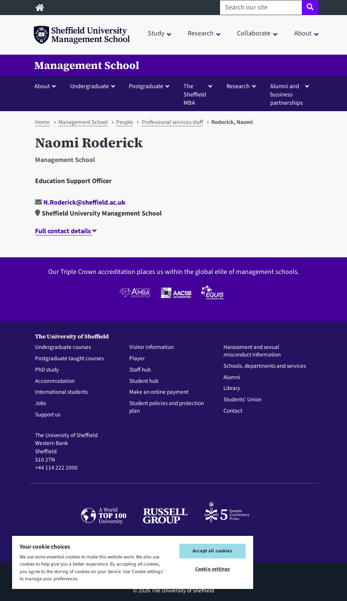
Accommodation (55, 381)
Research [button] (201, 33)
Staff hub (140, 370)
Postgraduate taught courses (69, 358)
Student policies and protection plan (166, 407)
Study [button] (156, 33)
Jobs (40, 403)
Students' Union (242, 400)
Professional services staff (172, 122)
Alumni (231, 377)
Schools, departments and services (264, 366)
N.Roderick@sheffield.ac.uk (80, 202)
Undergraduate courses (63, 347)
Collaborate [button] (254, 33)
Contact (232, 411)
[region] (132, 562)
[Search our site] (261, 7)
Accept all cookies (212, 550)
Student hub (143, 381)
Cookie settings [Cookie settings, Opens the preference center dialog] (212, 569)
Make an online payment (158, 392)
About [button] (303, 33)
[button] (46, 86)
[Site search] (310, 7)
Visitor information (151, 347)
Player (137, 358)
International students (61, 392)
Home (42, 122)
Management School (86, 65)
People (124, 122)
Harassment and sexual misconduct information (252, 351)
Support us (47, 415)
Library (231, 388)
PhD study (47, 370)
